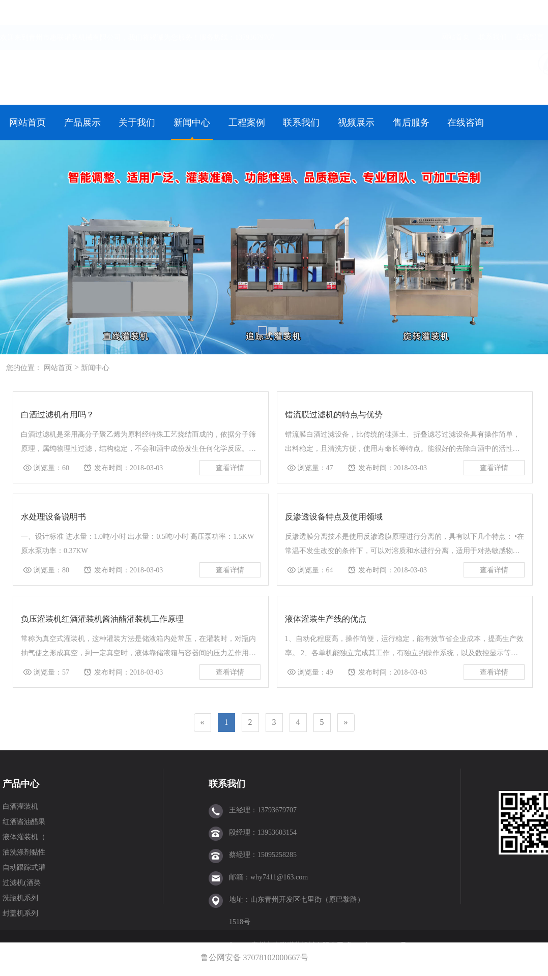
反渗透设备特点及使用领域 (334, 516)
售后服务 (411, 122)
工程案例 (246, 122)
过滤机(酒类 (22, 883)
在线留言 (529, 13)
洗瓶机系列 (20, 898)
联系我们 (492, 13)
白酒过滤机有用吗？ (57, 414)
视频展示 (356, 122)
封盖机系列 (20, 913)
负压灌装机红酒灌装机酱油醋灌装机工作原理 (102, 619)
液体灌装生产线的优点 (325, 619)
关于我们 (137, 122)
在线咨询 (465, 122)
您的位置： (24, 368)
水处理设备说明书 (53, 516)
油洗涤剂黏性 (24, 852)
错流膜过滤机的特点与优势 (334, 414)
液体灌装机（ (24, 837)
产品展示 (82, 122)
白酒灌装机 (20, 806)
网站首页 (455, 13)
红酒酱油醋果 (24, 822)
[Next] (346, 722)
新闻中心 (192, 122)
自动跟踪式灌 (24, 867)
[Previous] (202, 722)
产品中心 (21, 784)
